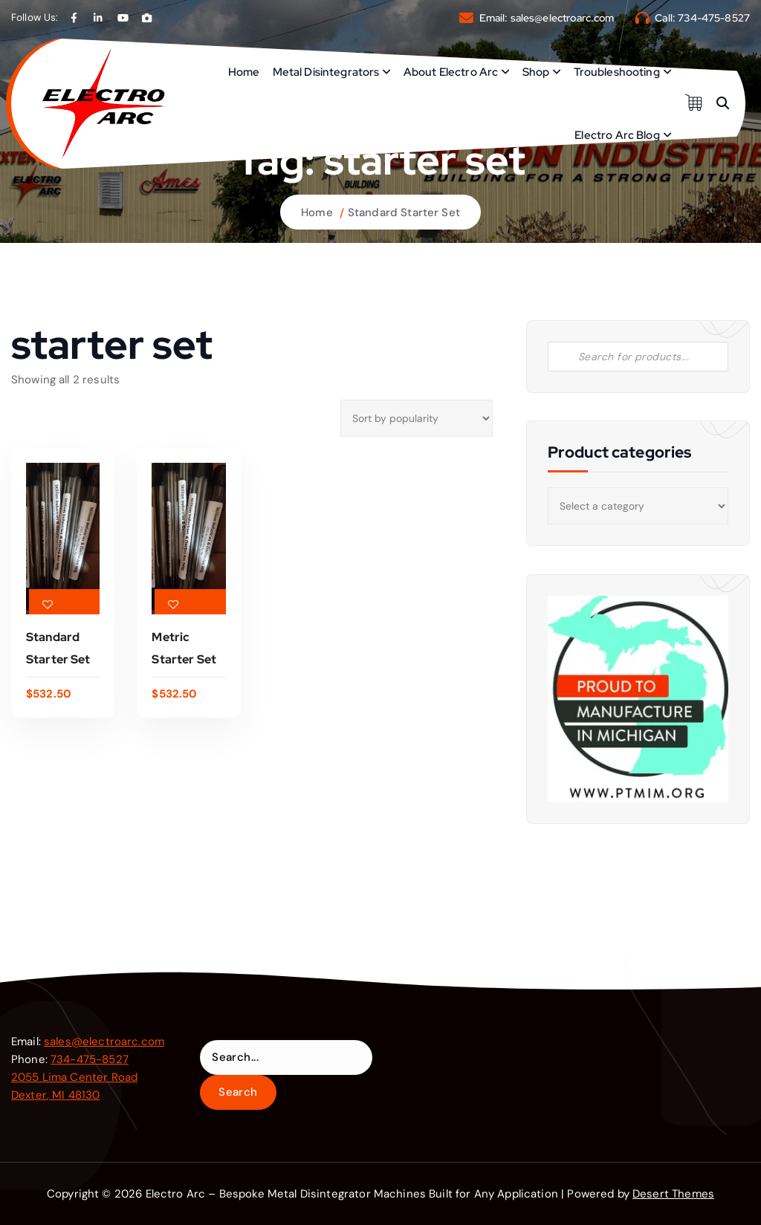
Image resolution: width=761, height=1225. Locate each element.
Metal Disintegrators (326, 72)
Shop (536, 72)
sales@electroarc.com (563, 18)
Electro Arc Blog (616, 135)
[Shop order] (416, 418)
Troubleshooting (617, 72)
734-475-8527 (714, 18)
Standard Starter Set (404, 212)
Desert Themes (673, 1193)
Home (244, 72)
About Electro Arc (451, 72)
